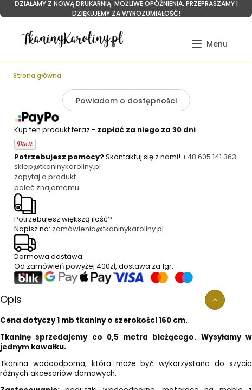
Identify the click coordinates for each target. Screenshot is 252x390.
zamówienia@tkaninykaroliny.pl (108, 229)
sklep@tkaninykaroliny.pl (57, 166)
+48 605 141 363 (209, 157)
